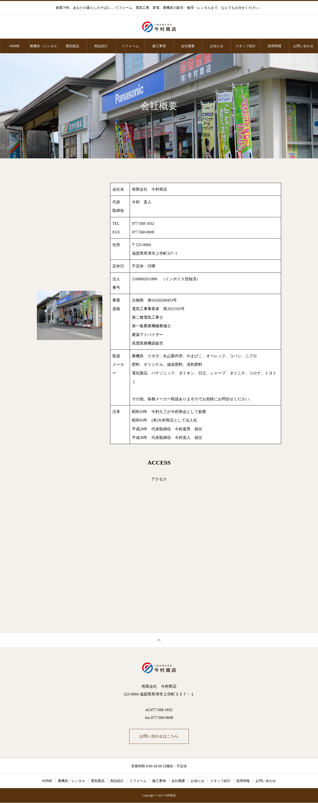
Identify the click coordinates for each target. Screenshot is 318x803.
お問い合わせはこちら (159, 736)
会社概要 (188, 46)
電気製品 (72, 46)
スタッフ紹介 (245, 46)
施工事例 (159, 46)
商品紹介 (101, 46)
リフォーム (130, 46)
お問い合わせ (303, 46)
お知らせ (216, 46)
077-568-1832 (143, 223)
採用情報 (274, 46)
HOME (15, 46)
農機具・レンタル (43, 46)
